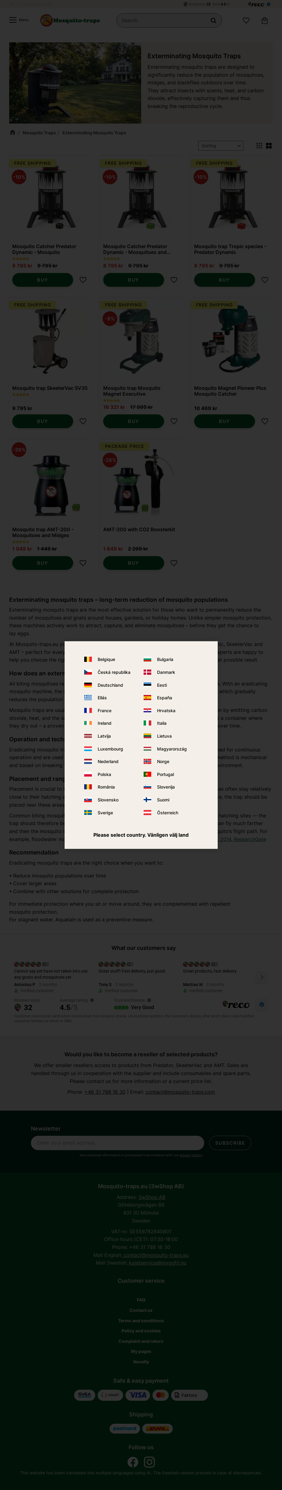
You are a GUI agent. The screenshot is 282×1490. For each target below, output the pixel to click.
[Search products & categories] (169, 20)
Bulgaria (165, 659)
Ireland (104, 723)
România (106, 786)
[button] (17, 20)
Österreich (167, 812)
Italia (162, 723)
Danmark (166, 672)
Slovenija (166, 786)
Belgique (106, 659)
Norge (163, 761)
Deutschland (110, 684)
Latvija (104, 736)
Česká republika (114, 672)
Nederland (108, 761)
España (164, 697)
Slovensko (108, 799)
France (104, 710)
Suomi (163, 799)
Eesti (162, 684)
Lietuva (164, 736)
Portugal (165, 774)
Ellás (102, 697)
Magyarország (172, 748)
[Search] (213, 20)
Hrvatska (166, 710)
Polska (104, 774)
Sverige (105, 812)
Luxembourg (110, 748)
